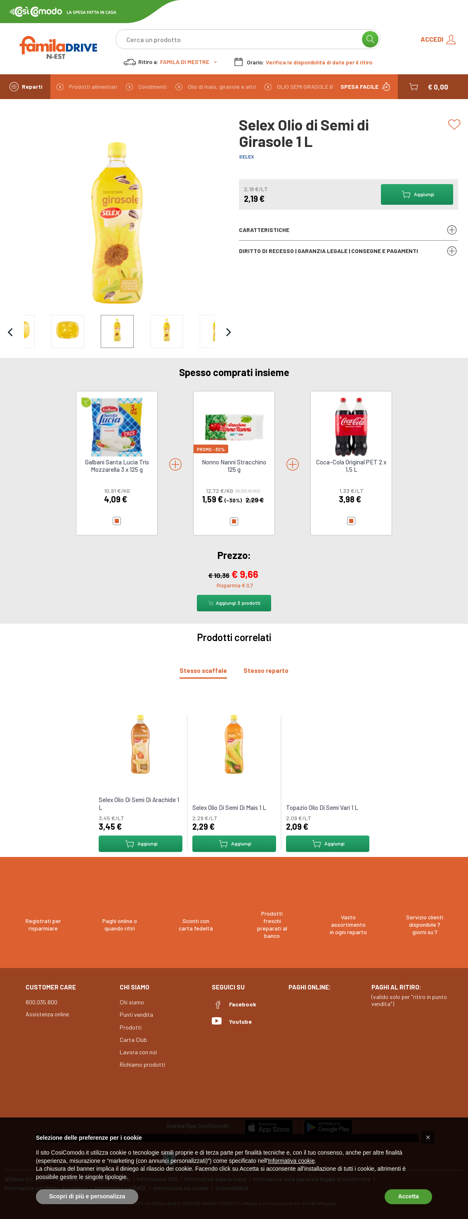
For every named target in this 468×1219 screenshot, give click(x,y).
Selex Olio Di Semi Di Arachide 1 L (139, 803)
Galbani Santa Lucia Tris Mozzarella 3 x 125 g (117, 465)
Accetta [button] (408, 1196)
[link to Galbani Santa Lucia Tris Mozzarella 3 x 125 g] (117, 426)
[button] (427, 86)
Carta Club (133, 1039)
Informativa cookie (291, 1160)
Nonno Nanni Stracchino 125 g (234, 465)
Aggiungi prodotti (234, 603)
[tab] (203, 670)
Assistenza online (47, 1014)
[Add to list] (455, 124)
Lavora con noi (138, 1052)
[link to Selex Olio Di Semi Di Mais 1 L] (234, 743)
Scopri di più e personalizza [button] (87, 1196)
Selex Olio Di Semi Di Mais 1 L (229, 807)
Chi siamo (132, 1002)
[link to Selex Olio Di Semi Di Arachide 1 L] (140, 743)
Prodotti (131, 1027)
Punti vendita (136, 1014)
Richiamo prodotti (142, 1064)
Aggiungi (140, 844)
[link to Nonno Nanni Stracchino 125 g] (234, 426)
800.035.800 (41, 1002)
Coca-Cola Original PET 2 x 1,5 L (351, 465)
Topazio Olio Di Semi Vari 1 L (322, 807)
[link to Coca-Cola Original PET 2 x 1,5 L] (351, 426)
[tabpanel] (234, 778)
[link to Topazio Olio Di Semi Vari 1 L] (328, 743)
